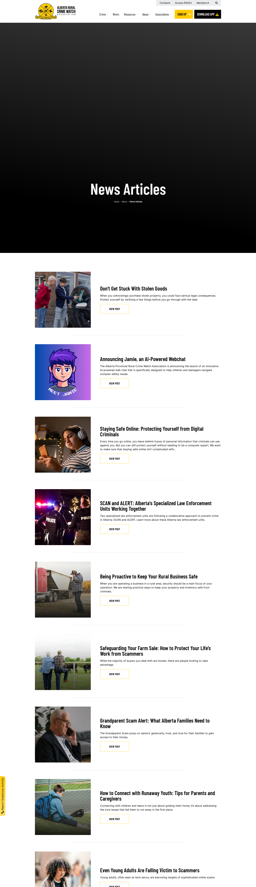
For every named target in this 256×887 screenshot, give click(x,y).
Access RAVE (182, 2)
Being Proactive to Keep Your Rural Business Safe (149, 576)
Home (116, 201)
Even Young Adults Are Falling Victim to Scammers (150, 870)
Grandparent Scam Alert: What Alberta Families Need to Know (155, 723)
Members (202, 2)
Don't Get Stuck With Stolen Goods (133, 288)
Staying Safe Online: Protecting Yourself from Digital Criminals (151, 431)
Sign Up (181, 14)
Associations (162, 14)
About (145, 14)
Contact (164, 2)
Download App (206, 14)
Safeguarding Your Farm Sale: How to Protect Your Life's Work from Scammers (155, 651)
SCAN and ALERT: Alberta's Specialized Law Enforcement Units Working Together (156, 506)
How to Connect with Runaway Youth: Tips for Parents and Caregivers (157, 795)
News (116, 14)
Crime (102, 14)
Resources (129, 14)
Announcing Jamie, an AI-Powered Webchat (143, 358)
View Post (114, 309)
